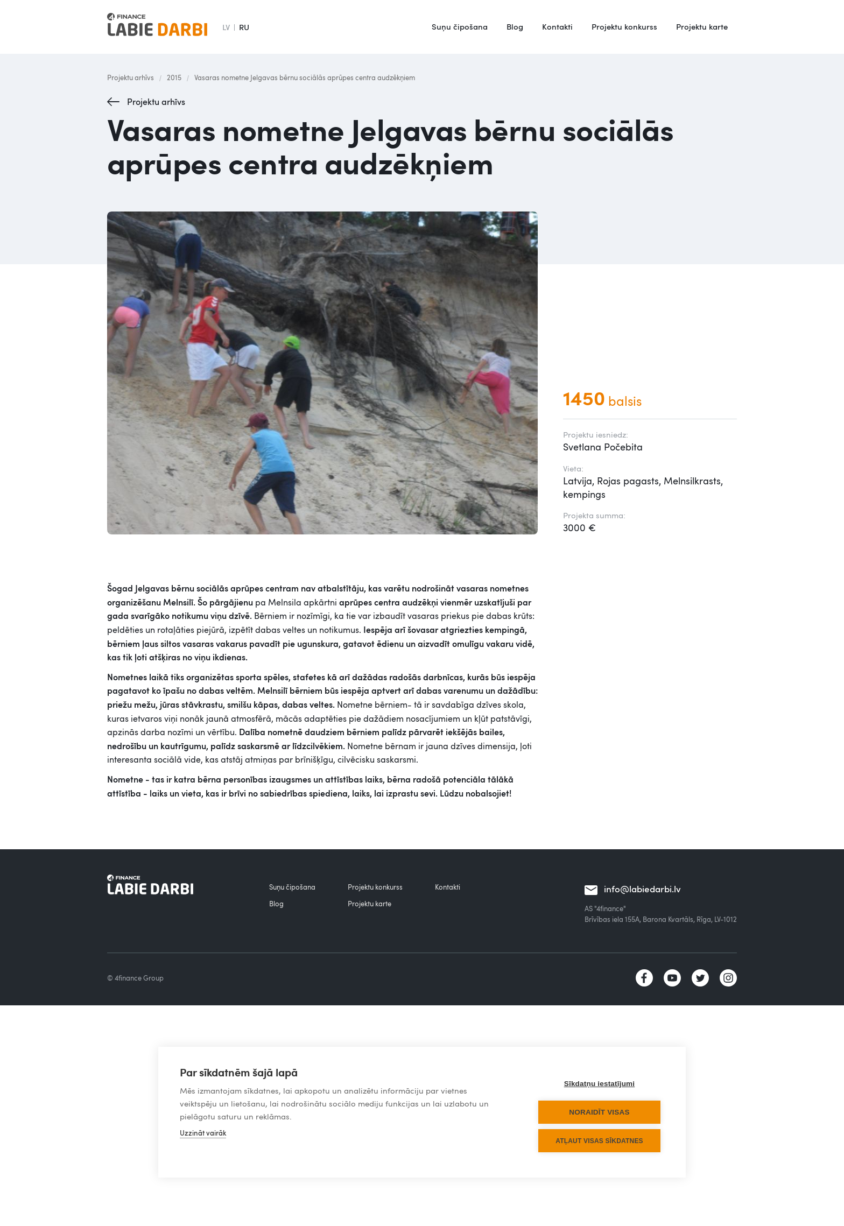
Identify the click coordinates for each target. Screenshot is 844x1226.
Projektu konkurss (624, 26)
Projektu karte (702, 26)
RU (244, 27)
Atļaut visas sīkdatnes (599, 1141)
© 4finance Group (135, 978)
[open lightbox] (324, 373)
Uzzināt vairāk (203, 1133)
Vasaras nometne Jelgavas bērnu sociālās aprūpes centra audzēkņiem (304, 77)
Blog (515, 26)
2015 (174, 77)
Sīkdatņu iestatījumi (599, 1084)
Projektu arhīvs (130, 77)
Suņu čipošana (460, 26)
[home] (157, 26)
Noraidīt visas (599, 1112)
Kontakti (557, 26)
